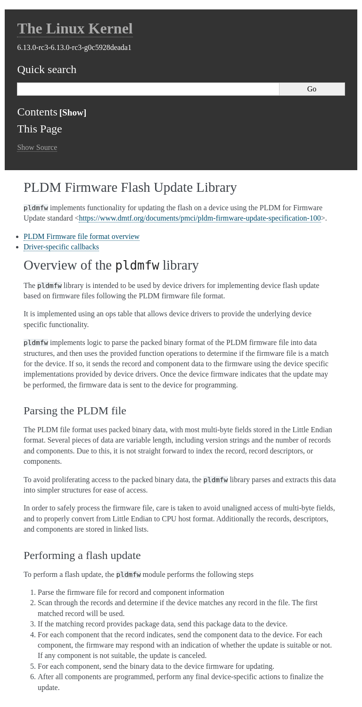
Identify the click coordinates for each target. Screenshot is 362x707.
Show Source (37, 147)
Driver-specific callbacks (61, 247)
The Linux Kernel (74, 28)
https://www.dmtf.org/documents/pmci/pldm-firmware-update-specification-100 (200, 218)
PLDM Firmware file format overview (82, 236)
